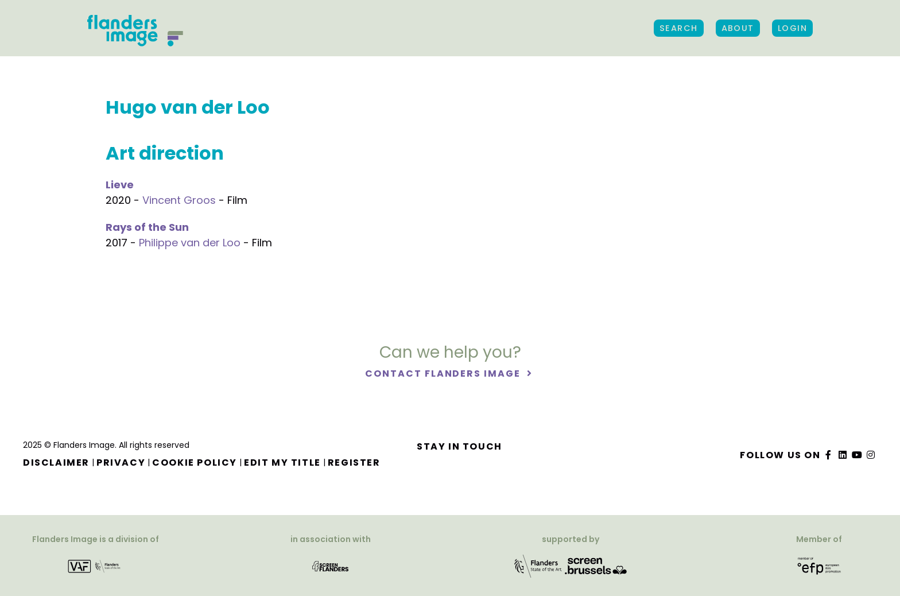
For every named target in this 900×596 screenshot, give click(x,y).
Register (354, 462)
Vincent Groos (179, 200)
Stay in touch (459, 446)
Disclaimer (56, 462)
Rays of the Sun (147, 227)
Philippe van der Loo (189, 242)
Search (679, 28)
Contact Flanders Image (444, 373)
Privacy (120, 462)
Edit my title (282, 462)
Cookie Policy (194, 462)
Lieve (120, 184)
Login (792, 28)
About (737, 28)
